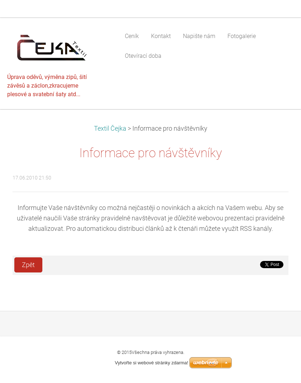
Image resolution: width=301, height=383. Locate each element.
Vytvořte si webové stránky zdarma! (151, 362)
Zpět (28, 264)
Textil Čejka (110, 128)
